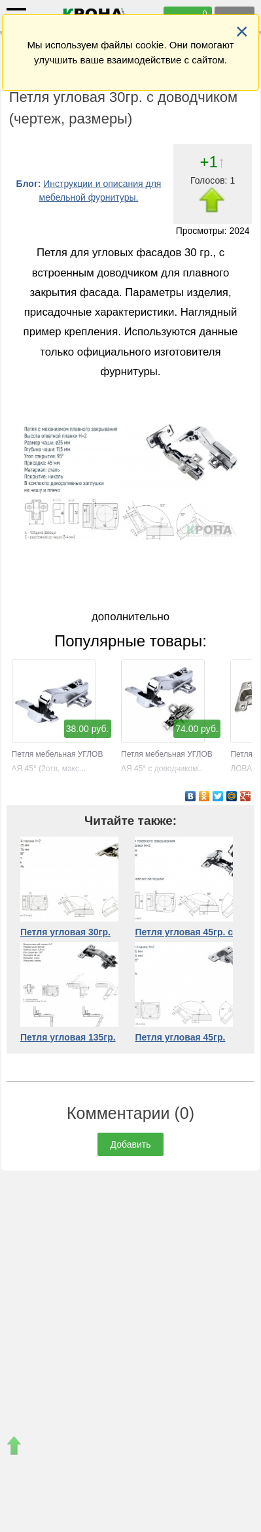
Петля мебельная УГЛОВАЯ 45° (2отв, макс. (57, 754)
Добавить (131, 1144)
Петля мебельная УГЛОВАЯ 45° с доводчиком (167, 754)
